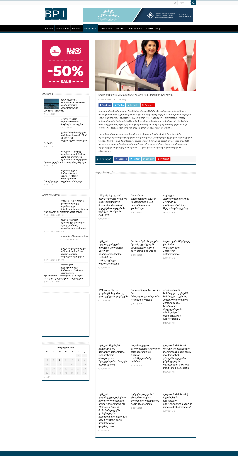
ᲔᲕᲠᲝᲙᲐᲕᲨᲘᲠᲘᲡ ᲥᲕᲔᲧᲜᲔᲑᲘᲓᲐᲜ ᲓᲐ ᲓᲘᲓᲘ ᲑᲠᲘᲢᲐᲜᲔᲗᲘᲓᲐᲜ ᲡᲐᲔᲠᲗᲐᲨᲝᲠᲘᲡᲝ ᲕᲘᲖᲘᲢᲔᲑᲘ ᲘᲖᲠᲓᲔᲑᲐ (64, 105)
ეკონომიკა (62, 28)
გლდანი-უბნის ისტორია (74, 236)
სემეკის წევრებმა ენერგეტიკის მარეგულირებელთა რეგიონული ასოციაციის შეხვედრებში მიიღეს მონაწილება (113, 355)
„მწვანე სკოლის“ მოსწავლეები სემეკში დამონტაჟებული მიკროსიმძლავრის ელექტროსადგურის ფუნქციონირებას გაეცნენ (113, 205)
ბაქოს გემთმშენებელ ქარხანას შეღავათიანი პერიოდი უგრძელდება (177, 248)
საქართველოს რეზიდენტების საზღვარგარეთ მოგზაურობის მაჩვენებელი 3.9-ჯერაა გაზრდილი (63, 176)
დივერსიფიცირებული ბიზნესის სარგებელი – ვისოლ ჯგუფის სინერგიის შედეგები (73, 252)
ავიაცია (120, 28)
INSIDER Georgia (154, 28)
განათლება (106, 28)
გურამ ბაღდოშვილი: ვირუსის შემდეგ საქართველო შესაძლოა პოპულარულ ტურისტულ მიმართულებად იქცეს (66, 206)
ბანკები (76, 28)
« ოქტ (47, 377)
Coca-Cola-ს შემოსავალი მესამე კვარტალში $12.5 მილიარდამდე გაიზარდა (143, 202)
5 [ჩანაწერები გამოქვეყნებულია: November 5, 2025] (59, 360)
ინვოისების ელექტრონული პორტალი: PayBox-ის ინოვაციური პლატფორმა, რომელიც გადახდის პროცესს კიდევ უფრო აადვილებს (64, 271)
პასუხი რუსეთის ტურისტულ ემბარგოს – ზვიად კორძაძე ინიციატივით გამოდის (74, 224)
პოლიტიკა (90, 28)
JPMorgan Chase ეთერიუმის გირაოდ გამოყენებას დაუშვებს (113, 293)
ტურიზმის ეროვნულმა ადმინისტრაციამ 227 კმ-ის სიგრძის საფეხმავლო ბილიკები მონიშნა (66, 138)
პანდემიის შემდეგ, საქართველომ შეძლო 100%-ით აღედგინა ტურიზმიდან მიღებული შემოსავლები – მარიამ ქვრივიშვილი (65, 157)
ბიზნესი (48, 28)
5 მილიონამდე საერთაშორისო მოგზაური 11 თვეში (72, 122)
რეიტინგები (135, 28)
